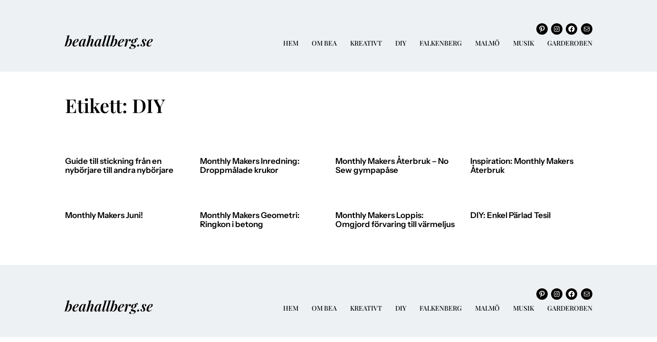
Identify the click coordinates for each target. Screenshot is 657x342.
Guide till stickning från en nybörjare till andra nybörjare (119, 166)
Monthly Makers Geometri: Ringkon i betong (250, 220)
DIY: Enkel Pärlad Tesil (510, 215)
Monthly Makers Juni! (104, 215)
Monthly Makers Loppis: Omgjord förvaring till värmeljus (395, 220)
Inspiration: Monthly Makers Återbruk (521, 166)
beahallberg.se (109, 40)
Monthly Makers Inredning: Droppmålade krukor (250, 166)
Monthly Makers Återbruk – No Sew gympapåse (391, 166)
